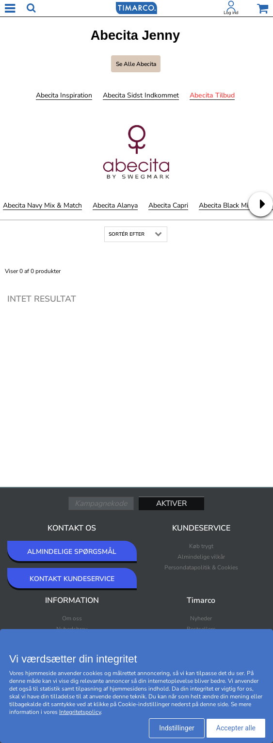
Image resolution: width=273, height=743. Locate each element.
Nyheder (201, 618)
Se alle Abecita (136, 64)
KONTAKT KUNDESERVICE (72, 578)
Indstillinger (176, 728)
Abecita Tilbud (212, 95)
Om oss (72, 618)
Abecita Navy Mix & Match (42, 205)
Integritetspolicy (80, 712)
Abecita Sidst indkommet (141, 95)
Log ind (231, 13)
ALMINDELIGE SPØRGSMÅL (71, 551)
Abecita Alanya (115, 205)
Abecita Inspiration (64, 95)
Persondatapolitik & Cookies (201, 567)
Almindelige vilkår (201, 557)
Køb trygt (201, 546)
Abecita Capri (168, 205)
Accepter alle (236, 728)
